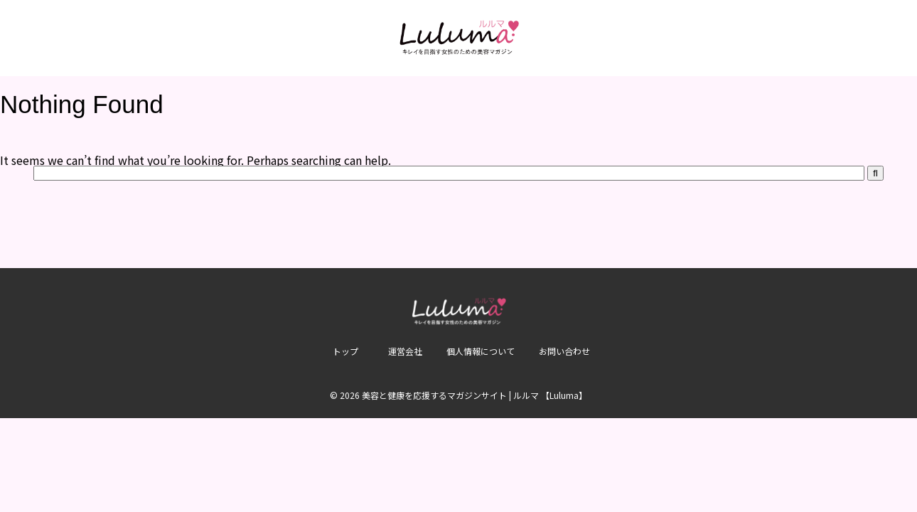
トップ (345, 351)
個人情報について (480, 351)
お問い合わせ (564, 351)
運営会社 (405, 351)
